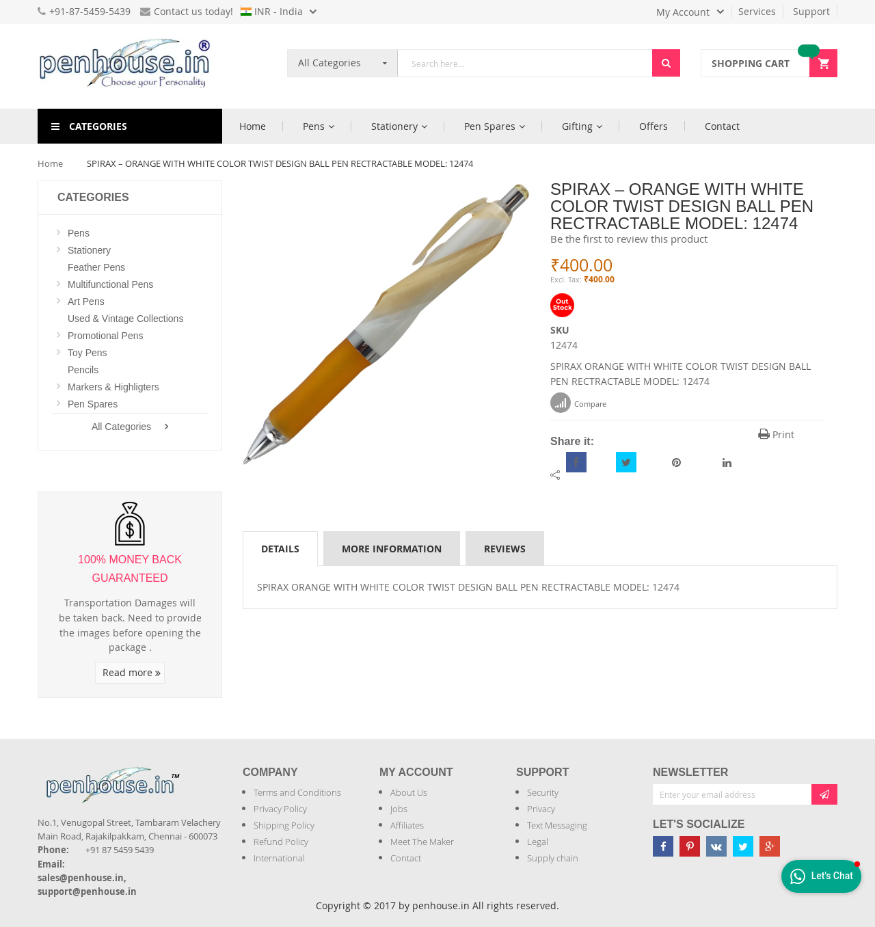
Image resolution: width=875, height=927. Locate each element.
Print (776, 434)
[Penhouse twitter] (743, 846)
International (279, 858)
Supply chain (552, 858)
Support (811, 11)
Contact (405, 858)
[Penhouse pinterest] (689, 846)
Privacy (541, 809)
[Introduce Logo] (187, 773)
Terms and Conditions (297, 792)
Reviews (505, 548)
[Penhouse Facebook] (663, 846)
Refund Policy (281, 841)
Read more (132, 672)
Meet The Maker (422, 841)
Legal (537, 841)
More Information (392, 548)
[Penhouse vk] (716, 846)
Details (280, 548)
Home (50, 163)
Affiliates (407, 825)
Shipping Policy (284, 825)
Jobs (398, 809)
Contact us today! (186, 11)
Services (757, 11)
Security (542, 792)
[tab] (280, 548)
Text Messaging (557, 825)
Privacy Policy (280, 809)
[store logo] (130, 66)
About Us (408, 792)
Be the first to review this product (629, 238)
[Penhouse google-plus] (769, 846)
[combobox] (525, 63)
